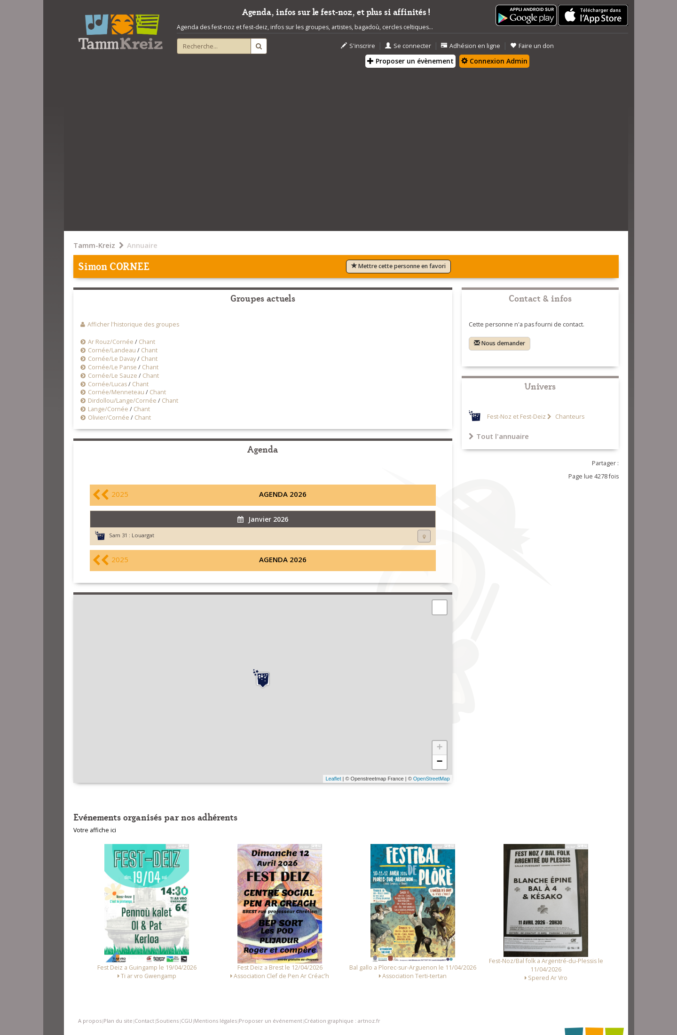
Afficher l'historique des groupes (133, 324)
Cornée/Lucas (108, 384)
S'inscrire (358, 46)
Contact (144, 1020)
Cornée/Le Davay (112, 359)
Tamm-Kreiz (94, 245)
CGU (186, 1020)
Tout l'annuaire (499, 436)
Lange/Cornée (108, 409)
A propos (90, 1020)
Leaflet (333, 778)
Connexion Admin (494, 60)
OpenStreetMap (431, 778)
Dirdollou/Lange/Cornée (122, 401)
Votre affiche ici (94, 830)
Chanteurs (569, 417)
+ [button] (439, 748)
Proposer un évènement (410, 60)
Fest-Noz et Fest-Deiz (516, 417)
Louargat (143, 535)
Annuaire (142, 245)
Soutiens (167, 1020)
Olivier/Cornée (108, 418)
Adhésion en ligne (470, 46)
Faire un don (532, 46)
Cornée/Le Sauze (112, 376)
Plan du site (118, 1020)
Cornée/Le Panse (112, 367)
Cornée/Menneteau (116, 392)
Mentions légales (215, 1020)
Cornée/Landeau (112, 350)
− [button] (439, 762)
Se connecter (408, 46)
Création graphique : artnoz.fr (342, 1020)
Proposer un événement (270, 1020)
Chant (147, 342)
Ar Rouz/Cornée (111, 342)
